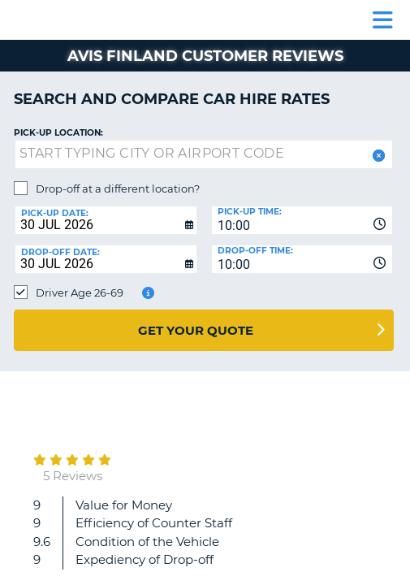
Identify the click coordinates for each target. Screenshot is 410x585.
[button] (377, 155)
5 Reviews (72, 475)
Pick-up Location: (58, 133)
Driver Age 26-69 (79, 292)
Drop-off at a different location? (118, 188)
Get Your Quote (195, 330)
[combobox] (302, 220)
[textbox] (204, 154)
